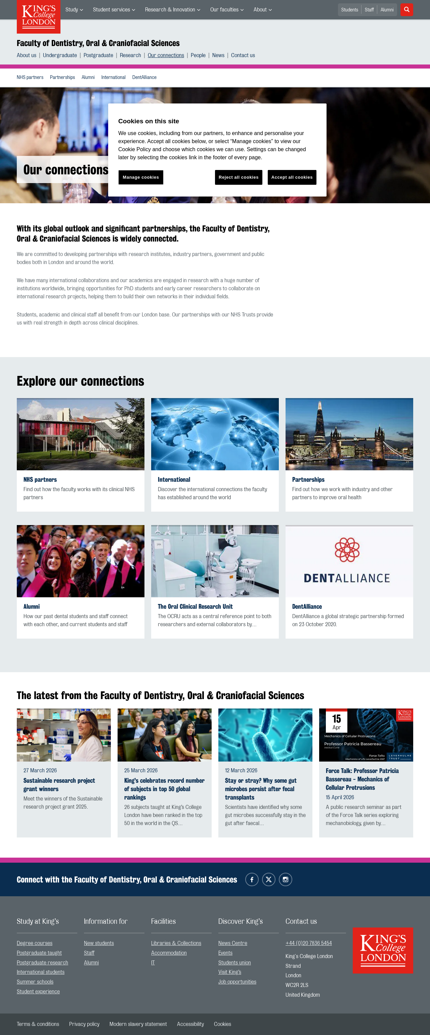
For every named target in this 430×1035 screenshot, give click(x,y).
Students (349, 10)
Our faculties (224, 9)
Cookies (222, 1024)
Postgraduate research (42, 962)
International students (40, 972)
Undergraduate (60, 55)
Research (130, 55)
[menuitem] (74, 9)
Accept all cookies (292, 177)
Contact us (243, 55)
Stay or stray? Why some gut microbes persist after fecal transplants (261, 789)
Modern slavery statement (138, 1024)
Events (225, 953)
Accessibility (190, 1024)
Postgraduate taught (39, 953)
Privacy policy (84, 1024)
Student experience (38, 991)
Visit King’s (229, 972)
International (113, 77)
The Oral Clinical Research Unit (195, 606)
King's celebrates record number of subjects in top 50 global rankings (164, 789)
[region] (217, 150)
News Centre (232, 943)
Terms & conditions (38, 1024)
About (260, 9)
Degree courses (34, 943)
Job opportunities (237, 982)
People (198, 55)
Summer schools (35, 982)
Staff (369, 10)
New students (99, 943)
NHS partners (30, 77)
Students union (234, 962)
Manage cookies (141, 177)
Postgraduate (98, 55)
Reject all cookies (239, 177)
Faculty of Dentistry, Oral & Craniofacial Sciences (98, 43)
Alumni (387, 10)
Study (72, 9)
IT (153, 962)
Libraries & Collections (176, 943)
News (218, 55)
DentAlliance (144, 77)
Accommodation (169, 953)
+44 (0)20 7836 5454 (309, 943)
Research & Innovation (170, 9)
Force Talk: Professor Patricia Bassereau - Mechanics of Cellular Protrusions (362, 779)
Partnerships (62, 77)
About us (26, 55)
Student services (111, 9)
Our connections (166, 55)
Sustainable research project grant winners (59, 784)
